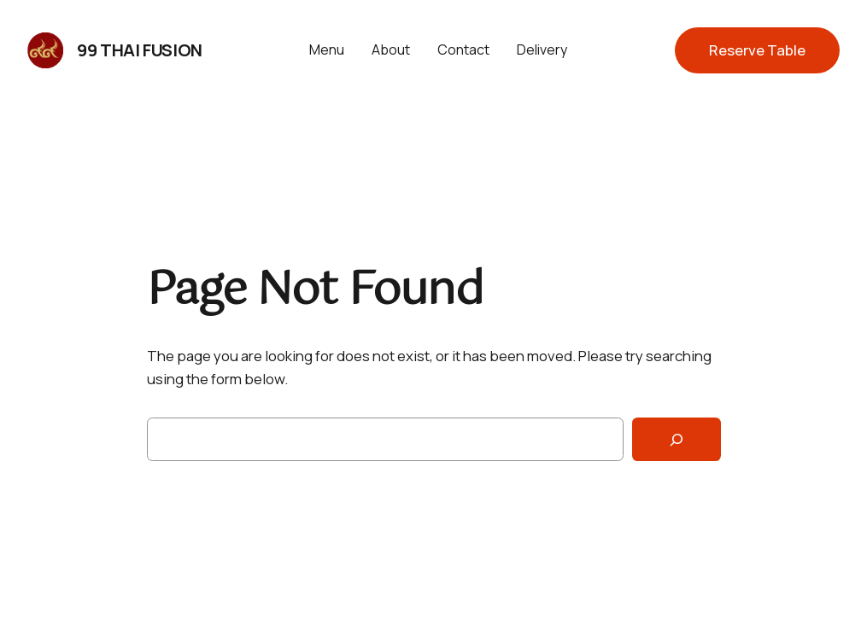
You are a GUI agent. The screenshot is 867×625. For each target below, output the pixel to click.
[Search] (676, 439)
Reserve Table (757, 50)
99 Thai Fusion (139, 49)
